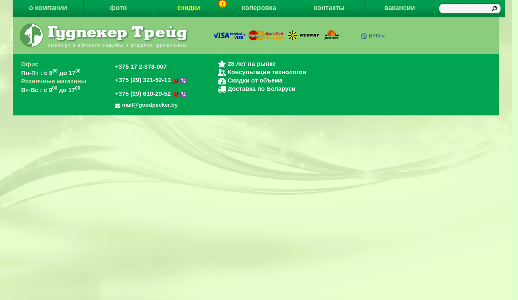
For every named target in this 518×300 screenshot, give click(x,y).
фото (118, 7)
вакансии (399, 7)
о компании (48, 7)
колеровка (259, 7)
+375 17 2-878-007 (141, 66)
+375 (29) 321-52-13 (151, 80)
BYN (377, 35)
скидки (200, 5)
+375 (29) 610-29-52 (151, 93)
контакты (329, 7)
